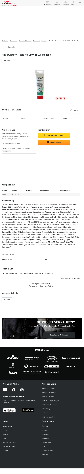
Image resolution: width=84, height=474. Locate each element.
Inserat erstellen (59, 335)
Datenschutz (46, 442)
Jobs (4, 438)
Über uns (45, 426)
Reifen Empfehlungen (49, 405)
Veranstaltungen (9, 446)
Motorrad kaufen (48, 388)
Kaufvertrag (46, 409)
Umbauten (45, 413)
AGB (43, 446)
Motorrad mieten (48, 397)
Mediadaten (46, 454)
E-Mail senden (54, 142)
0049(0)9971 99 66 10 (54, 135)
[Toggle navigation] (79, 3)
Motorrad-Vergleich (48, 417)
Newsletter (46, 434)
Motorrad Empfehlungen (50, 401)
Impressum (46, 438)
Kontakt (44, 430)
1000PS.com (7, 426)
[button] (74, 3)
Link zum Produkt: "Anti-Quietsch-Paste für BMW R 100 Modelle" (29, 273)
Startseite (5, 41)
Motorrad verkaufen (49, 392)
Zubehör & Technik (25, 41)
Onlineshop (13, 41)
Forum (5, 450)
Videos (5, 434)
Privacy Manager (48, 450)
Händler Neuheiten (9, 442)
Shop (5, 430)
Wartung (44, 41)
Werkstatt (36, 41)
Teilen (73, 110)
